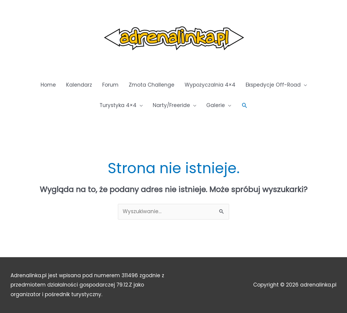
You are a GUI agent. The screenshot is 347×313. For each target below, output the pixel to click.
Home (48, 84)
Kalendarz (79, 84)
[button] (244, 105)
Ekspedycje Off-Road (273, 84)
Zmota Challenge (151, 84)
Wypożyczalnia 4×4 (210, 84)
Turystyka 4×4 (118, 105)
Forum (110, 84)
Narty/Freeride (171, 105)
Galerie (215, 105)
